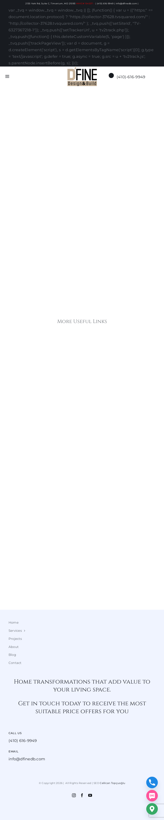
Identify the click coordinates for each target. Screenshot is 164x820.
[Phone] (152, 782)
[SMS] (152, 795)
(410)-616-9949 (131, 76)
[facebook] (82, 795)
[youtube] (90, 795)
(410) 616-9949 (105, 3)
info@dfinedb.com (126, 3)
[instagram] (74, 795)
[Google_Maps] (152, 809)
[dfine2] (82, 68)
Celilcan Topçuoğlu (112, 783)
